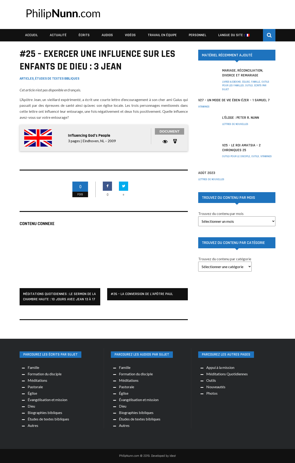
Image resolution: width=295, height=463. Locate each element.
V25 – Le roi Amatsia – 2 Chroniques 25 (241, 148)
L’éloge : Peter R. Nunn (240, 117)
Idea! (173, 456)
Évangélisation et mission (47, 399)
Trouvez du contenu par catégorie (224, 259)
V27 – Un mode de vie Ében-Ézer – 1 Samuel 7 (234, 100)
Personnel (197, 35)
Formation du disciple (45, 374)
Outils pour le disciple (236, 156)
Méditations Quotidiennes (227, 374)
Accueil (31, 35)
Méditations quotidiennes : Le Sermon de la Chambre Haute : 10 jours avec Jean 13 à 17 (59, 296)
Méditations (37, 380)
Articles (27, 78)
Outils (249, 85)
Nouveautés (215, 387)
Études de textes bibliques (57, 78)
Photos (212, 393)
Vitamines (203, 106)
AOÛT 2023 (206, 173)
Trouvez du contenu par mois (221, 213)
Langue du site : (234, 35)
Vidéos (130, 35)
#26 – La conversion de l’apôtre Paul (142, 294)
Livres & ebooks (231, 81)
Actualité (58, 35)
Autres (33, 425)
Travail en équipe (162, 35)
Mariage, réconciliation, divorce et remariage (242, 73)
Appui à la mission (220, 367)
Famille (255, 81)
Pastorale (35, 387)
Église (246, 81)
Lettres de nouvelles (235, 124)
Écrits (84, 35)
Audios (107, 35)
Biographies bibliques (45, 412)
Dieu (31, 406)
